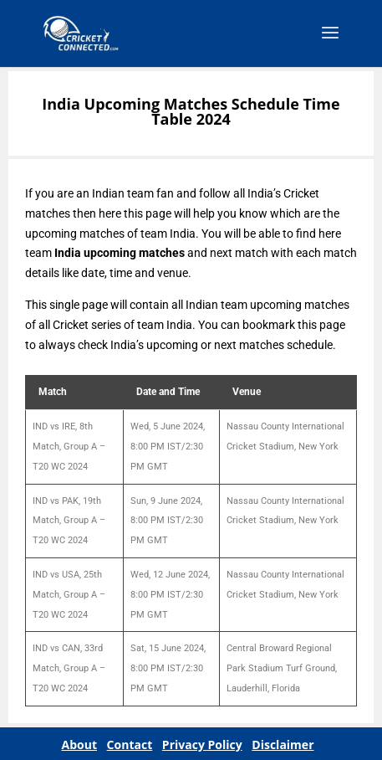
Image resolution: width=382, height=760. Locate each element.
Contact (130, 744)
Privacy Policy (202, 744)
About (79, 744)
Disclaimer (282, 744)
